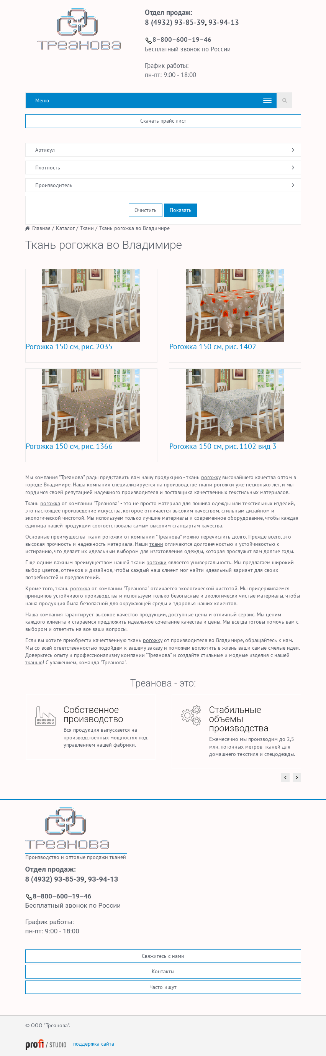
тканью (34, 662)
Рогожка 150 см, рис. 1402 (212, 346)
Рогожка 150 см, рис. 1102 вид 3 (223, 446)
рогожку (211, 477)
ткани (156, 543)
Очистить (145, 210)
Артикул (45, 149)
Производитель (53, 185)
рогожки (224, 484)
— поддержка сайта (69, 1043)
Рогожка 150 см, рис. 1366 (69, 446)
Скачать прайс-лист (163, 120)
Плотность (47, 167)
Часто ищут (163, 987)
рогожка (50, 503)
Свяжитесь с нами (163, 956)
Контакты (163, 971)
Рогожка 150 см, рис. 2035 (69, 346)
